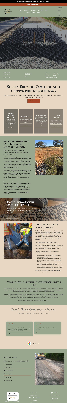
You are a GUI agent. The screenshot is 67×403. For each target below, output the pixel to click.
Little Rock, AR (9, 367)
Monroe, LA (8, 377)
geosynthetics (7, 158)
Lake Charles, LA (9, 370)
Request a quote (38, 270)
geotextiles (45, 267)
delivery (47, 290)
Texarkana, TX (9, 380)
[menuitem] (21, 7)
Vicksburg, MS (9, 374)
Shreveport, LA (9, 364)
